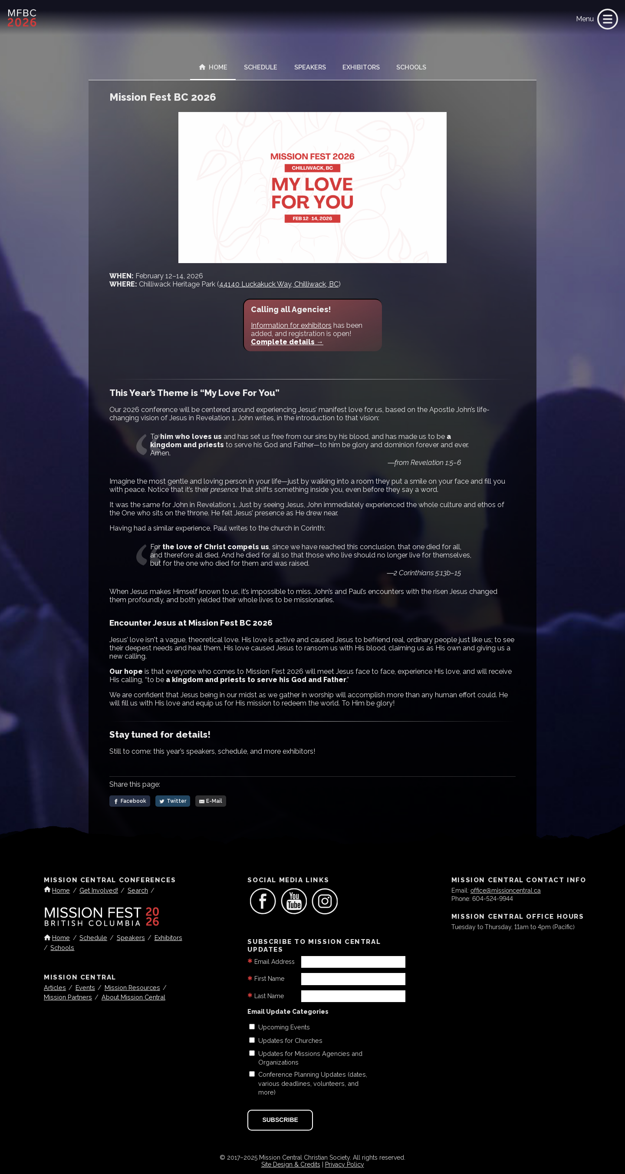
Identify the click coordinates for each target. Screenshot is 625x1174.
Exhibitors (361, 67)
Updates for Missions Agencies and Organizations (310, 1058)
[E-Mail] (211, 801)
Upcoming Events (284, 1027)
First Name (269, 978)
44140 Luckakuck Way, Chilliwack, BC (279, 284)
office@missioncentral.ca (505, 890)
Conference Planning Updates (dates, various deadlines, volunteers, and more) (312, 1083)
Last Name (269, 996)
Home (213, 67)
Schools (411, 67)
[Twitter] (172, 801)
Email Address (274, 961)
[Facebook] (129, 801)
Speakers (310, 67)
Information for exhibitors (291, 325)
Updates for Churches (290, 1040)
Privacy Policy (344, 1164)
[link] (606, 19)
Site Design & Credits (290, 1164)
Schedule (260, 67)
